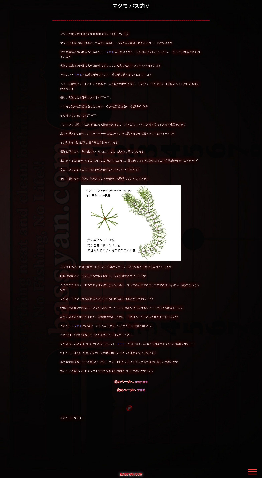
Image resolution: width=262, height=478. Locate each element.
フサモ (110, 52)
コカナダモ (141, 382)
